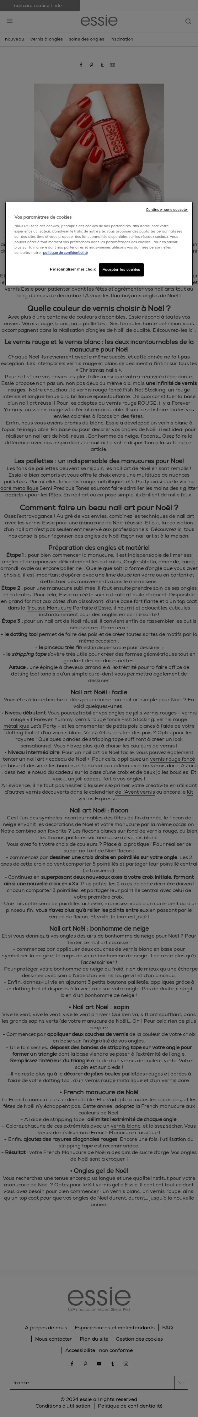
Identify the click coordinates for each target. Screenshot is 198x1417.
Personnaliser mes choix (72, 269)
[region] (99, 243)
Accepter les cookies (121, 269)
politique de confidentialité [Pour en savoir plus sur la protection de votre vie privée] (65, 252)
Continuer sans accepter (167, 209)
